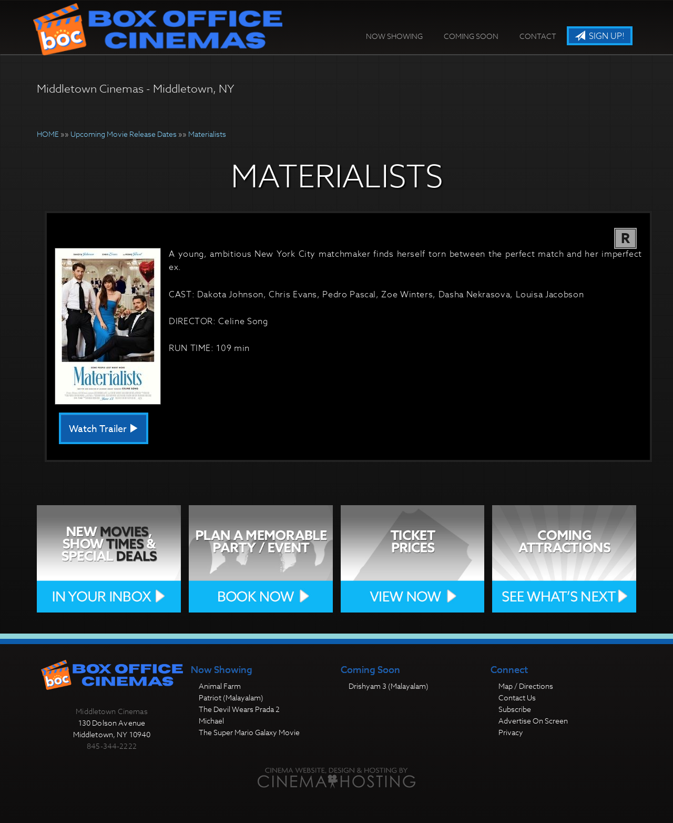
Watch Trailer (103, 429)
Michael (211, 721)
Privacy (510, 732)
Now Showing (394, 36)
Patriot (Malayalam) (231, 697)
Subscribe (514, 709)
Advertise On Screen (533, 721)
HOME (48, 134)
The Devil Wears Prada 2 (239, 709)
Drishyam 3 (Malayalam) (389, 686)
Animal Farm (220, 686)
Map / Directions (525, 686)
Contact (537, 36)
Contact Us (517, 697)
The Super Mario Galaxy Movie (249, 732)
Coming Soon (471, 36)
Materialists (207, 134)
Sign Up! (600, 36)
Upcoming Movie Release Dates (123, 134)
